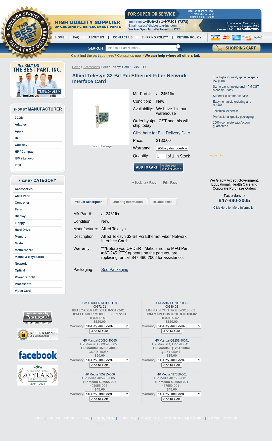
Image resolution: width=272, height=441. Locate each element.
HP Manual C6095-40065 (100, 340)
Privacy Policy (150, 418)
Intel (18, 165)
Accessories (24, 189)
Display (20, 216)
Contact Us (122, 37)
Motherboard (24, 250)
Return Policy (189, 37)
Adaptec (21, 124)
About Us (96, 37)
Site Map (213, 418)
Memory (20, 236)
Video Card (23, 291)
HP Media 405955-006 (100, 374)
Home (59, 37)
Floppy (20, 223)
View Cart (230, 418)
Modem (20, 243)
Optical (20, 270)
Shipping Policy (155, 37)
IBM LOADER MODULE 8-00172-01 (100, 304)
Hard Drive (22, 230)
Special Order (194, 418)
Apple (19, 131)
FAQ (76, 37)
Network (21, 263)
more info (216, 155)
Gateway (21, 145)
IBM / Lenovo (24, 158)
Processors (23, 284)
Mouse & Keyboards (29, 257)
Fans (18, 209)
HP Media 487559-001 (172, 374)
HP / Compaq (24, 151)
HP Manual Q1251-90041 (172, 340)
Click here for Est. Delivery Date (161, 133)
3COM (19, 118)
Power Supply (25, 277)
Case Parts (22, 196)
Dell (17, 138)
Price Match (172, 418)
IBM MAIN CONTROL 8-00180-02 (171, 304)
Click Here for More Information (234, 207)
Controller (22, 202)
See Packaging (114, 269)
